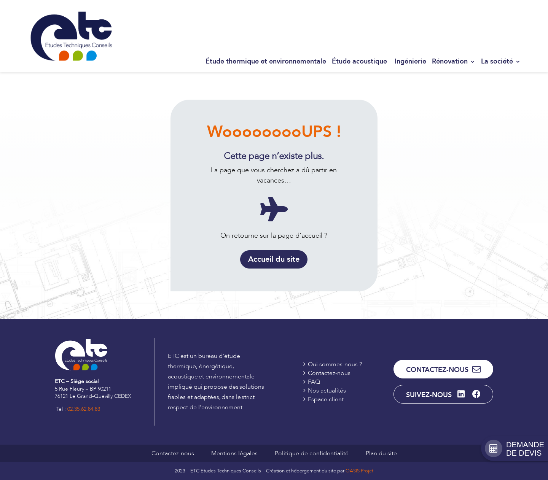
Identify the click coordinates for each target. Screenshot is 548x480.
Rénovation (450, 61)
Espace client (505, 13)
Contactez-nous (463, 13)
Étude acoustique (360, 61)
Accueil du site (273, 259)
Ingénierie (410, 61)
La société (497, 61)
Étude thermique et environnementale (266, 61)
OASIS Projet (359, 470)
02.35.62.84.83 (83, 409)
